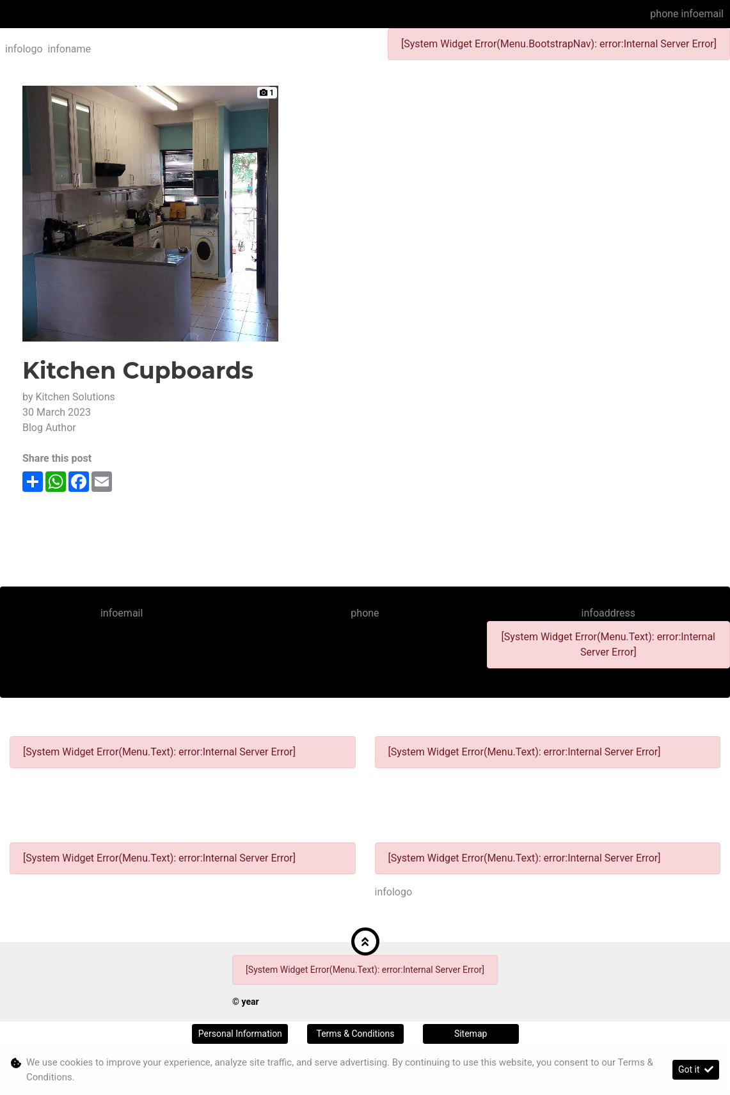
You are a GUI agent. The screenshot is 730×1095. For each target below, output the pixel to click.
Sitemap (470, 1033)
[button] (365, 941)
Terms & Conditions (355, 1033)
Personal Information (240, 1033)
